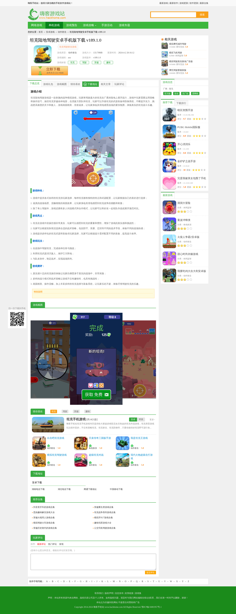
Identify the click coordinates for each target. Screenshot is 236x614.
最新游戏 (163, 3)
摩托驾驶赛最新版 (177, 70)
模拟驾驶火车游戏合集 (44, 523)
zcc (69, 57)
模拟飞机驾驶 (175, 53)
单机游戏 (54, 25)
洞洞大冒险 (183, 203)
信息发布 (119, 593)
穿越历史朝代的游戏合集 (45, 528)
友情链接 (129, 593)
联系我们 (99, 593)
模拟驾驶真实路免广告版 (181, 61)
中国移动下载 (116, 489)
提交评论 (150, 572)
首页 (41, 32)
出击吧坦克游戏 (55, 438)
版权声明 (109, 593)
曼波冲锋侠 (183, 220)
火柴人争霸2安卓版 (188, 237)
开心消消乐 (183, 144)
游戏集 (138, 593)
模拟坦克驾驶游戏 (57, 455)
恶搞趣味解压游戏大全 (44, 512)
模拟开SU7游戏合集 (103, 517)
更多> (152, 419)
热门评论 (52, 544)
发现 (61, 544)
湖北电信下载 (64, 489)
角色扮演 (93, 448)
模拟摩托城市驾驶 (177, 44)
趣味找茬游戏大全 (102, 523)
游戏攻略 (88, 25)
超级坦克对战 (96, 455)
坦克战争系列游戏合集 (105, 512)
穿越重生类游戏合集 (103, 507)
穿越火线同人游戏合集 (44, 517)
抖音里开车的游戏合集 (44, 507)
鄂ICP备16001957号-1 (151, 607)
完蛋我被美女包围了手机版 (191, 179)
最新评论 (41, 544)
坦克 (72, 62)
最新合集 (204, 3)
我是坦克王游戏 (139, 438)
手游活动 (106, 25)
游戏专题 (124, 25)
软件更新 (194, 3)
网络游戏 (36, 25)
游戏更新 (184, 3)
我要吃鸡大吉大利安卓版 (191, 271)
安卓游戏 (50, 32)
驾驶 (84, 62)
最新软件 (173, 3)
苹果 (141, 419)
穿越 (96, 62)
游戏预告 (71, 25)
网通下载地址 (90, 489)
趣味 (108, 62)
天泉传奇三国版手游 (100, 438)
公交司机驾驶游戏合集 (105, 528)
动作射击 (62, 32)
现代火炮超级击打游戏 (142, 457)
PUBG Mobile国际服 (188, 127)
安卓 (133, 419)
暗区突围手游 (185, 110)
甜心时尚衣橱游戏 (187, 254)
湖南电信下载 (38, 489)
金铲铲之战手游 (186, 161)
